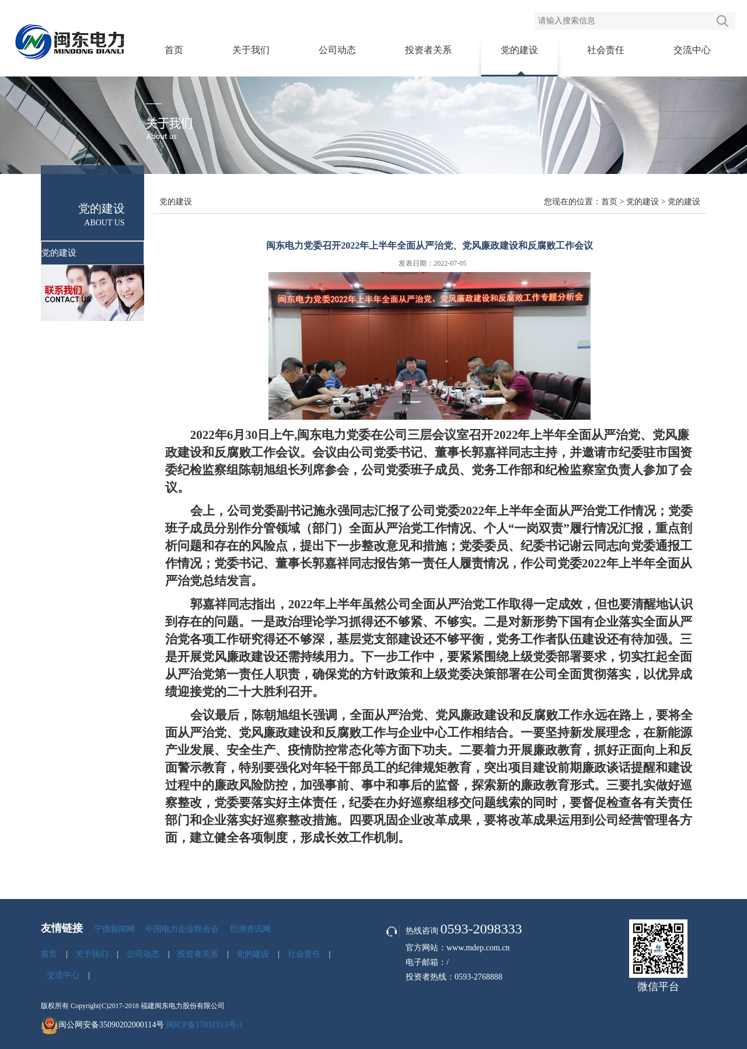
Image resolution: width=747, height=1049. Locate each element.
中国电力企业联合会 (182, 929)
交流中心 (692, 50)
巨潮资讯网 (250, 929)
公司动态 (337, 50)
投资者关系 (428, 50)
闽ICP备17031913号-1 (204, 1024)
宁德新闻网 (114, 929)
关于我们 (251, 50)
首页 (174, 50)
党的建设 (519, 50)
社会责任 (605, 50)
